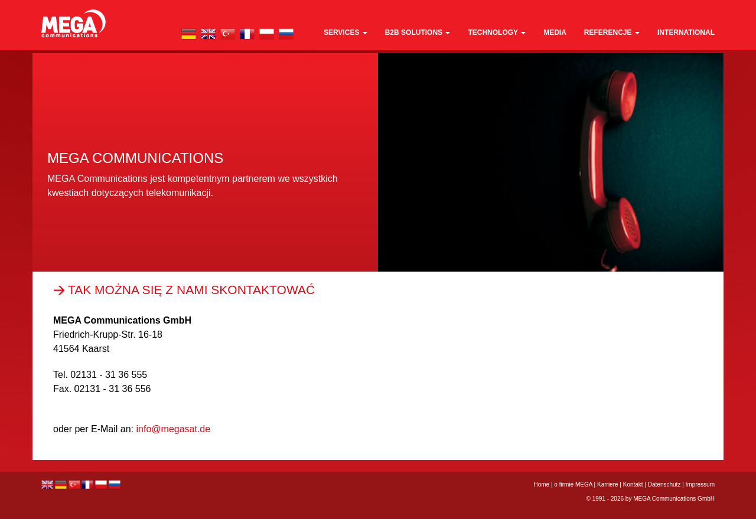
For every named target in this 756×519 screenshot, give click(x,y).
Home (542, 484)
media (554, 32)
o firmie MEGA (574, 484)
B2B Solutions (418, 32)
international (686, 32)
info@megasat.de (173, 429)
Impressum (700, 484)
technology (497, 32)
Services (345, 32)
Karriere (607, 484)
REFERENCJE (612, 32)
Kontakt (633, 484)
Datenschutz (664, 484)
